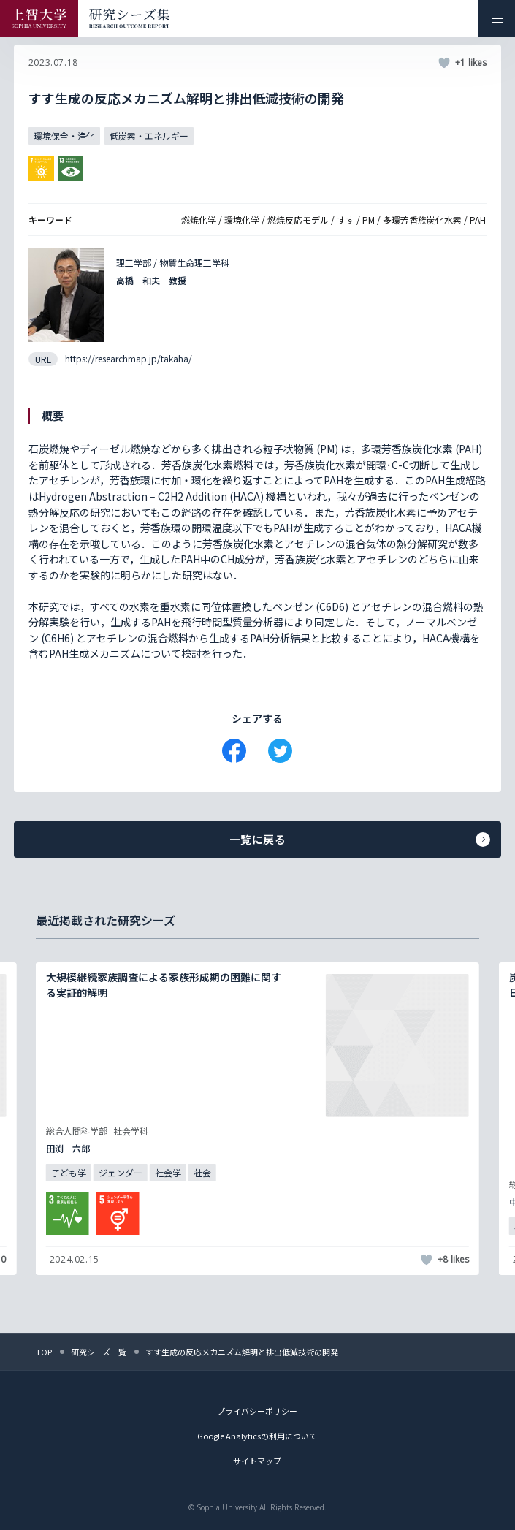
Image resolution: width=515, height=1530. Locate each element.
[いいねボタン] (444, 63)
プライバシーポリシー (257, 1411)
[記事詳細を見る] (257, 1118)
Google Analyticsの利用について (257, 1436)
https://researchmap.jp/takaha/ (128, 358)
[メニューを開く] (496, 18)
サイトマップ (257, 1460)
